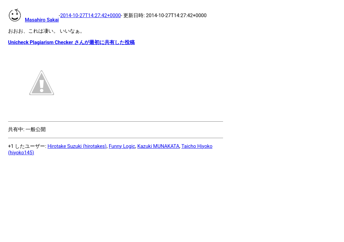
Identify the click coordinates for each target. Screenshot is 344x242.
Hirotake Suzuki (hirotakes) (76, 146)
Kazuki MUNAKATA (158, 146)
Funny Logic (122, 146)
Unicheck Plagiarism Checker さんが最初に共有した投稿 (71, 42)
